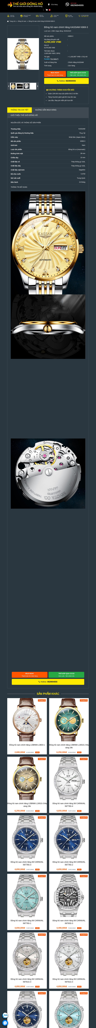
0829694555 (77, 5)
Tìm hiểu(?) (54, 59)
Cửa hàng (53, 5)
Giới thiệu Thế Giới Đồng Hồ (24, 115)
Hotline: (66, 81)
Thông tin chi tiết (19, 110)
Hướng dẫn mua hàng (45, 110)
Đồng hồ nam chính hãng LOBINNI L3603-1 (27, 745)
